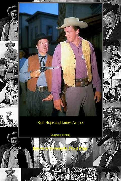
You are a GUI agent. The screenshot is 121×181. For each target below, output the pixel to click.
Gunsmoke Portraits (61, 134)
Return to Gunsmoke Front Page (60, 148)
